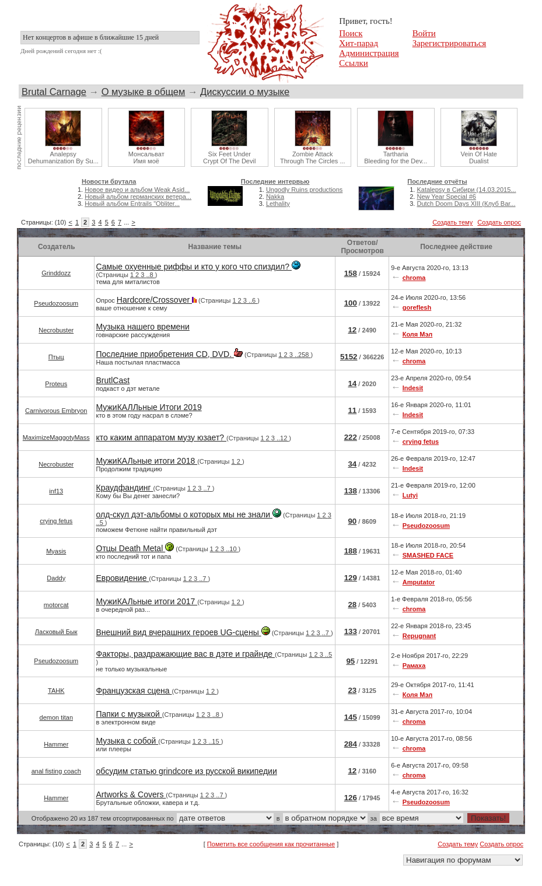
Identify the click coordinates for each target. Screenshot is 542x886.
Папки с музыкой (129, 714)
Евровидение (122, 578)
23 (352, 690)
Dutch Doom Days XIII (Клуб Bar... (466, 203)
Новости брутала (109, 181)
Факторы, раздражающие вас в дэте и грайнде (185, 654)
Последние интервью (275, 181)
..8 (150, 274)
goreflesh (417, 307)
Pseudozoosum (56, 303)
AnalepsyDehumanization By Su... (63, 157)
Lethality (278, 203)
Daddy (56, 578)
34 (352, 464)
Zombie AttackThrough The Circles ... (312, 157)
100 (350, 303)
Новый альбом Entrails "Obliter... (132, 203)
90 (352, 521)
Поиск (350, 33)
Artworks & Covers (131, 794)
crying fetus (421, 441)
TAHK (56, 690)
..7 (207, 488)
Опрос (178, 303)
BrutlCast (113, 380)
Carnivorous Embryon (56, 410)
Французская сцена (134, 690)
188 (350, 551)
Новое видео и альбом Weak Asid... (137, 189)
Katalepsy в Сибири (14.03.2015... (466, 189)
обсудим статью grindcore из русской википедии (186, 771)
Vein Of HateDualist (479, 157)
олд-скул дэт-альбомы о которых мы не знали (188, 514)
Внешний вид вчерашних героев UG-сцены (183, 632)
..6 (253, 300)
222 (350, 437)
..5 (100, 522)
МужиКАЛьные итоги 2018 (147, 460)
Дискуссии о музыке (244, 91)
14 (352, 383)
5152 (349, 356)
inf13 (56, 491)
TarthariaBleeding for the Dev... (395, 157)
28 (352, 604)
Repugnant (419, 635)
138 (350, 490)
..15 (214, 741)
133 (350, 631)
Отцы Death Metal (135, 548)
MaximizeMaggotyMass (56, 437)
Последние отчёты (437, 181)
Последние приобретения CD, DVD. (169, 354)
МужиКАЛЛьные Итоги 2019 (149, 407)
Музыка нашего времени (143, 326)
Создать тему (452, 222)
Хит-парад (358, 43)
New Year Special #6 (446, 196)
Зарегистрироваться (449, 43)
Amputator (419, 582)
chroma (414, 277)
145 (350, 717)
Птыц (56, 356)
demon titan (56, 717)
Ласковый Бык (56, 631)
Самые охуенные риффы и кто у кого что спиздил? (198, 266)
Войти (424, 33)
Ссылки (353, 63)
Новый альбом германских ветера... (138, 196)
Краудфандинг (124, 487)
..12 (283, 438)
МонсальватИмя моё (146, 157)
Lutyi (410, 495)
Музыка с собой (127, 740)
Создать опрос (499, 222)
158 (350, 273)
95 (350, 661)
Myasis (56, 551)
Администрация (369, 53)
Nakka (275, 196)
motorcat (56, 604)
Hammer (56, 744)
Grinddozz (56, 272)
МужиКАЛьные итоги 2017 (147, 601)
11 (352, 410)
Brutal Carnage (54, 91)
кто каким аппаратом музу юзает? (161, 437)
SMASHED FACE (428, 555)
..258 (303, 354)
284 (350, 744)
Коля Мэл (418, 334)
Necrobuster (56, 330)
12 (352, 329)
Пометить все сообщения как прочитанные (271, 844)
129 (350, 577)
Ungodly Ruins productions (304, 189)
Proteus (56, 383)
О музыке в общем (144, 91)
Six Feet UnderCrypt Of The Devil (229, 157)
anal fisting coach (56, 771)
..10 (232, 548)
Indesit (413, 387)
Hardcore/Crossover (157, 299)
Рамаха (414, 665)
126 (350, 797)
